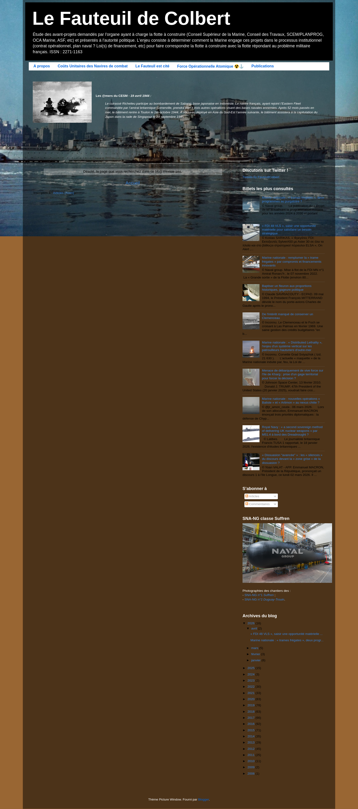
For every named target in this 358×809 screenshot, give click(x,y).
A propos (41, 66)
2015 (251, 730)
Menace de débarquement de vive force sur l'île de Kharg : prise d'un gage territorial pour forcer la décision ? (292, 374)
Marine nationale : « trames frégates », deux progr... (287, 640)
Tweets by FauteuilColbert (261, 177)
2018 (251, 711)
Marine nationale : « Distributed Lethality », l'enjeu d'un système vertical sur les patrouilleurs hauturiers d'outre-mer (292, 346)
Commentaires (257, 504)
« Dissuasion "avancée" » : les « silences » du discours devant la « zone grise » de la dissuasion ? (292, 458)
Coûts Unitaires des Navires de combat (93, 66)
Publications (262, 66)
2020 (251, 699)
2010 (251, 761)
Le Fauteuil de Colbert (131, 18)
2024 (251, 674)
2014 (251, 736)
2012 (251, 749)
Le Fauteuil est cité (152, 66)
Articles (252, 496)
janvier (256, 660)
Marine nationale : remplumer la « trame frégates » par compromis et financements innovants (291, 261)
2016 (251, 724)
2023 (251, 680)
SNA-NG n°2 (264, 599)
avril (254, 628)
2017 (251, 717)
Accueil (133, 182)
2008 (251, 773)
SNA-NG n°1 (259, 595)
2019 (251, 705)
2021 (251, 693)
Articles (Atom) (63, 193)
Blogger (203, 799)
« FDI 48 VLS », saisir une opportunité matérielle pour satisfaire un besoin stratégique (289, 229)
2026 (251, 623)
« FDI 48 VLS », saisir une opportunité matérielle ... (287, 634)
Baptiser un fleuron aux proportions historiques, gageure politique (286, 287)
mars (255, 648)
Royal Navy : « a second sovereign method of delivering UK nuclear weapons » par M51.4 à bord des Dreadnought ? (292, 430)
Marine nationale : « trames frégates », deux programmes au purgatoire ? (293, 199)
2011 (251, 755)
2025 (251, 668)
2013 (251, 742)
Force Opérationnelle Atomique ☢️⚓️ (210, 66)
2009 (251, 767)
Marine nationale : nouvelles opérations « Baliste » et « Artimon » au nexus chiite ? (291, 400)
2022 (251, 686)
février (256, 654)
